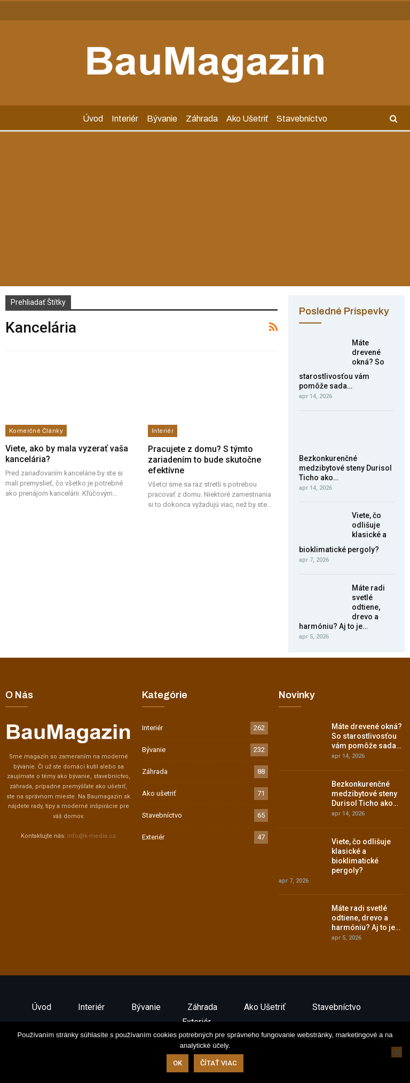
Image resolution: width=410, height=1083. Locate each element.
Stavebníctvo (306, 118)
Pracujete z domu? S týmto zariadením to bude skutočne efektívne (204, 459)
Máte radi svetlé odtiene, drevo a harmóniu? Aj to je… (366, 918)
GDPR (81, 10)
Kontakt (16, 10)
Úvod (89, 118)
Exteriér (153, 837)
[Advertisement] (205, 211)
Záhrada (203, 118)
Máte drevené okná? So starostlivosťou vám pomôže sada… (367, 736)
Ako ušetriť (250, 118)
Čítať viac (218, 1063)
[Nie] (396, 1052)
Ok (177, 1063)
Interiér (122, 118)
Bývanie (161, 118)
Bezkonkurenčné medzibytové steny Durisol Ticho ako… (345, 468)
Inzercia (50, 10)
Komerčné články (36, 430)
